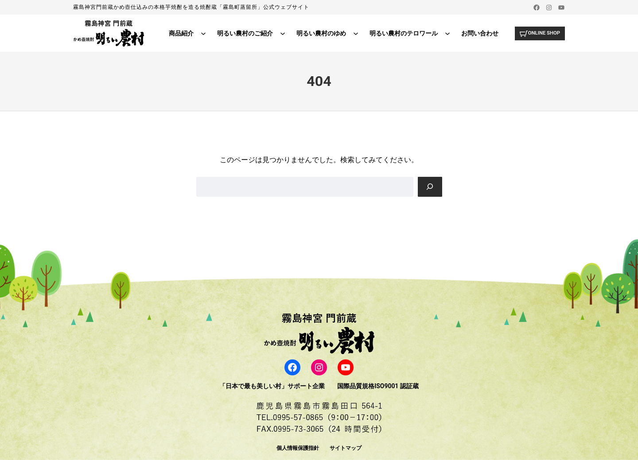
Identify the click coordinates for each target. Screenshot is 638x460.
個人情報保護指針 (297, 448)
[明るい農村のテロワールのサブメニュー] (445, 33)
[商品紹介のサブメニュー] (201, 33)
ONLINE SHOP (542, 33)
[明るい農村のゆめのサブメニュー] (353, 33)
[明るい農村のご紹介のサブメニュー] (280, 33)
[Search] (429, 187)
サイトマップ (346, 448)
